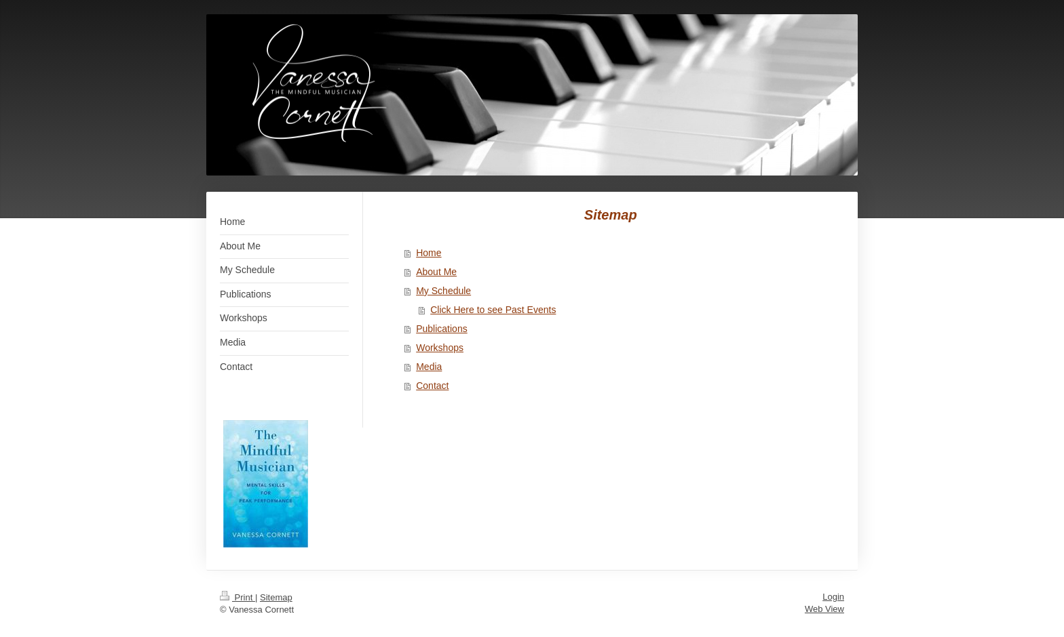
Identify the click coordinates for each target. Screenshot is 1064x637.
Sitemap (276, 597)
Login (833, 597)
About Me (436, 271)
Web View (824, 609)
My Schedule (443, 290)
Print (237, 597)
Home (428, 252)
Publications (442, 328)
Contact (432, 385)
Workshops (439, 347)
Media (429, 366)
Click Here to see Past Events (493, 309)
